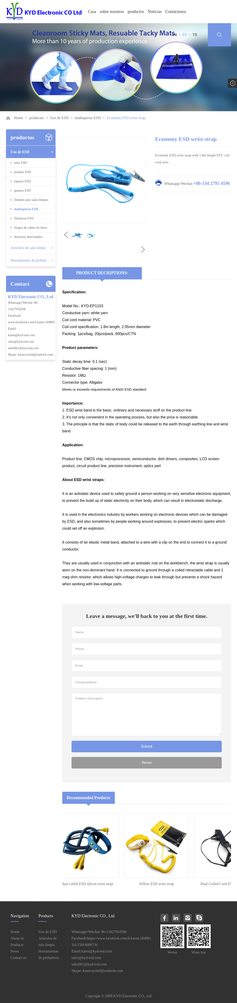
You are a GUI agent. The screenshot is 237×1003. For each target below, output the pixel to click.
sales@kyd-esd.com (21, 341)
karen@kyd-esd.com (21, 335)
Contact (20, 284)
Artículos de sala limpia (28, 248)
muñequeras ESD (88, 118)
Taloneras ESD (24, 218)
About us (17, 938)
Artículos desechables (28, 237)
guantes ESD (22, 190)
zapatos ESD (22, 181)
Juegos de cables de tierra (30, 227)
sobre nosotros (112, 11)
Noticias (155, 11)
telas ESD (20, 163)
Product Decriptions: (102, 273)
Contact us (18, 958)
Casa (92, 11)
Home (18, 118)
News (15, 951)
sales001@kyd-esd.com (23, 348)
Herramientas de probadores (31, 260)
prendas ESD (22, 172)
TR (195, 35)
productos (136, 11)
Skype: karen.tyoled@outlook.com (30, 354)
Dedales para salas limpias (31, 200)
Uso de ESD (59, 118)
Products (17, 945)
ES (185, 35)
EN (174, 35)
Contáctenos (175, 11)
